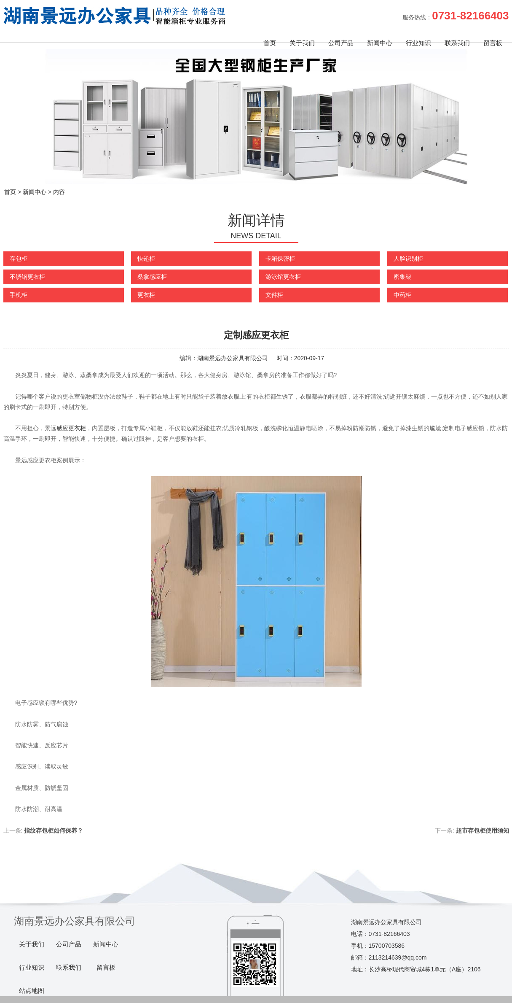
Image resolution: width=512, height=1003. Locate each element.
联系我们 (457, 42)
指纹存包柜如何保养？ (53, 830)
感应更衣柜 (71, 428)
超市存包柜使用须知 (482, 830)
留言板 (492, 42)
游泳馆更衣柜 (283, 276)
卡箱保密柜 (280, 258)
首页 (269, 42)
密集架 (402, 276)
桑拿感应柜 (152, 276)
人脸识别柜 (408, 258)
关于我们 (302, 42)
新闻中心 (379, 42)
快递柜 (146, 258)
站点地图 (31, 990)
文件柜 (274, 294)
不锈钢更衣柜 (27, 276)
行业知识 (418, 42)
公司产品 (341, 42)
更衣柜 (146, 294)
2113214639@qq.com (398, 957)
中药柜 (402, 294)
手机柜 (18, 294)
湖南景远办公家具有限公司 (232, 358)
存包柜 (18, 258)
